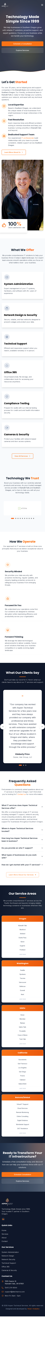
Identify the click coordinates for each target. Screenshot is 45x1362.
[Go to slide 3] (25, 823)
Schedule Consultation (22, 1233)
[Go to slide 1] (20, 823)
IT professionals (27, 138)
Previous (3, 785)
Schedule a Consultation (22, 44)
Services (5, 1292)
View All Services (22, 456)
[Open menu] (42, 5)
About (4, 1296)
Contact (5, 1299)
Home (4, 1288)
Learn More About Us (13, 152)
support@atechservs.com (15, 1350)
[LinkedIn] (3, 1277)
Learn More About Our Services (22, 933)
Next (42, 785)
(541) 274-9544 (11, 1346)
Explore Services (22, 50)
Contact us (21, 852)
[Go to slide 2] (23, 823)
